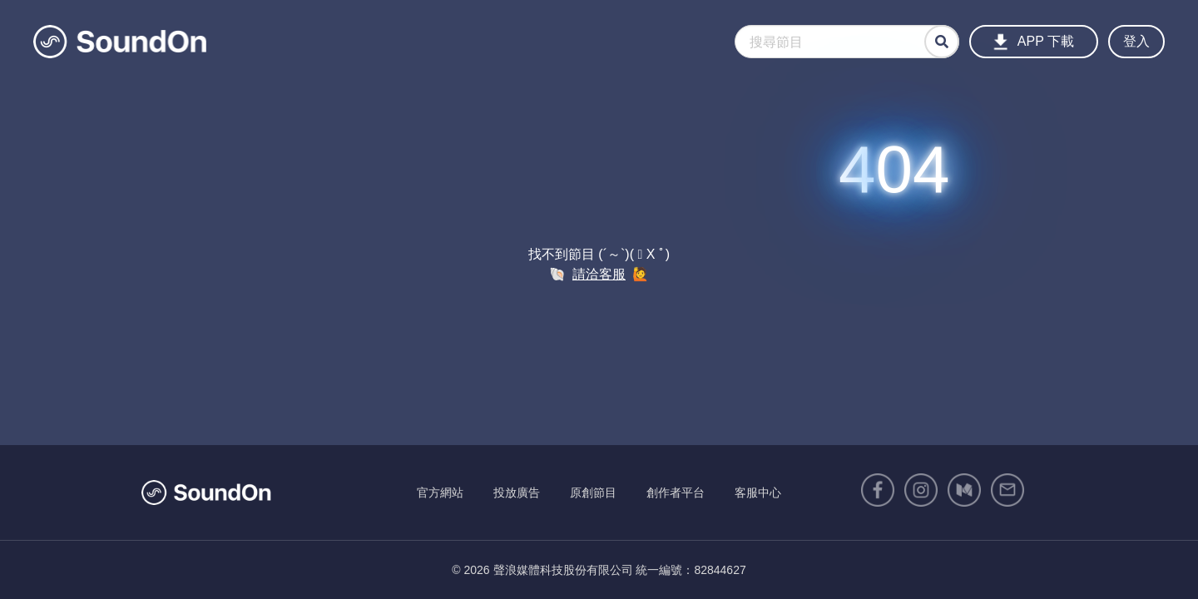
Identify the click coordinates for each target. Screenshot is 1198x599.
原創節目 (593, 492)
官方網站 (440, 492)
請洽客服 (599, 274)
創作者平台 (675, 492)
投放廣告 (516, 492)
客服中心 (758, 492)
